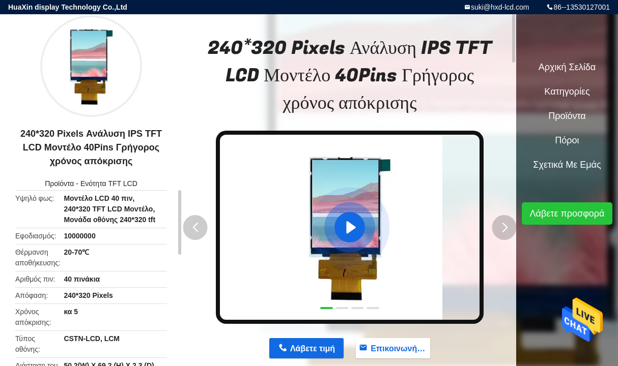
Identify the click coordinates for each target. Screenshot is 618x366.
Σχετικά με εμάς (567, 165)
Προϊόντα (59, 183)
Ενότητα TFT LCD (108, 183)
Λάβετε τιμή (312, 348)
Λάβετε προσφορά (566, 213)
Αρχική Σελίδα (567, 67)
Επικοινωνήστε (400, 348)
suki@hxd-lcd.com (500, 7)
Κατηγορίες (566, 91)
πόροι (567, 140)
